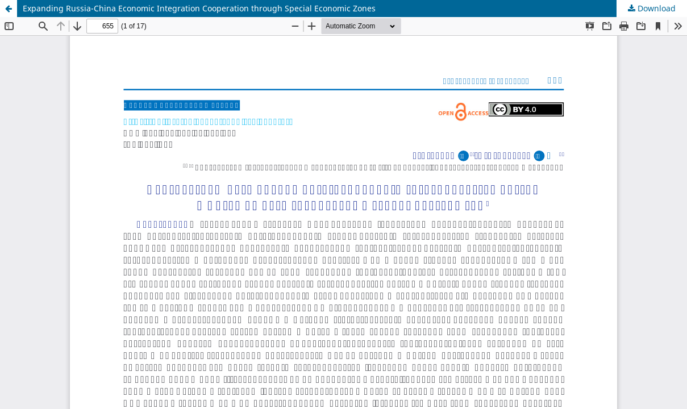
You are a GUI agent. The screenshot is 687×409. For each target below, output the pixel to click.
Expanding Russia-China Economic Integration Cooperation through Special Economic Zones (199, 8)
